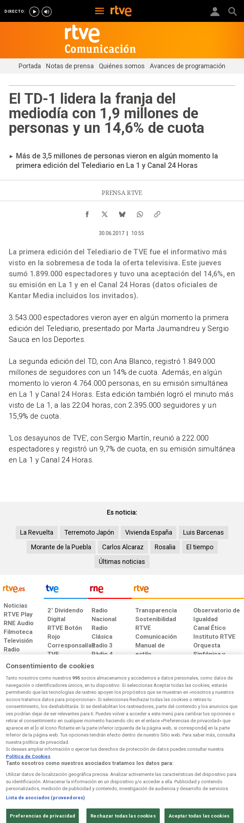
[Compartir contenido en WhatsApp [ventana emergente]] (139, 212)
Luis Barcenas (203, 532)
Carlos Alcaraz (123, 547)
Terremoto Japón (89, 532)
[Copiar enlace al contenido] (157, 212)
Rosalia (165, 547)
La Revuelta (36, 532)
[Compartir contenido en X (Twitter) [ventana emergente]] (104, 212)
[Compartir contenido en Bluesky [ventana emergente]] (122, 212)
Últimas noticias (122, 561)
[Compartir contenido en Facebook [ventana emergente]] (87, 212)
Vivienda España (148, 532)
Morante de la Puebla (61, 547)
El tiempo (199, 547)
